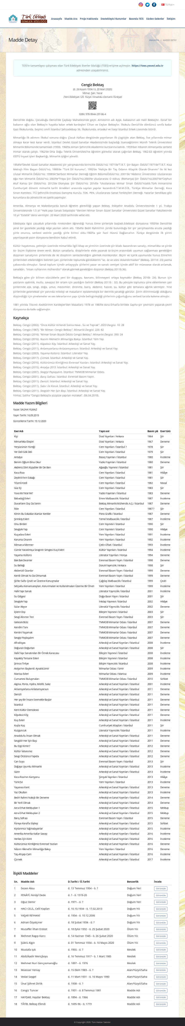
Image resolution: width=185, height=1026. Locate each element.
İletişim (171, 18)
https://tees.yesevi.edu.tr (147, 65)
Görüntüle (161, 888)
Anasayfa (56, 18)
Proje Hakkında (89, 18)
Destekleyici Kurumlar (113, 18)
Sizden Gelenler (155, 18)
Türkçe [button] (168, 4)
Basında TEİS (136, 18)
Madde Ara (70, 18)
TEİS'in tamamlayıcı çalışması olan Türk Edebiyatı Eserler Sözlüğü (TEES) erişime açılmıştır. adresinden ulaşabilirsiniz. (92, 68)
